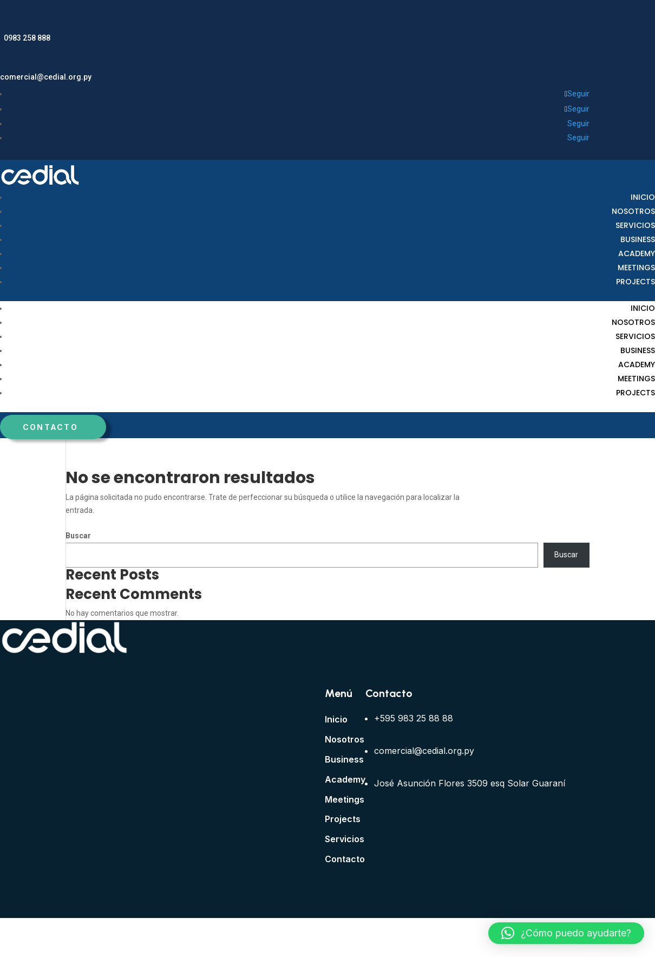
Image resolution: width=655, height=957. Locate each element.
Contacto (50, 427)
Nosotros (633, 211)
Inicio (643, 197)
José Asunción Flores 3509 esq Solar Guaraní (469, 783)
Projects (635, 281)
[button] (566, 933)
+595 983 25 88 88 (413, 718)
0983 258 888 (27, 38)
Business (637, 239)
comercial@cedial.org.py (45, 77)
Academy (636, 253)
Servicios (635, 225)
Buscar (78, 535)
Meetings (636, 267)
